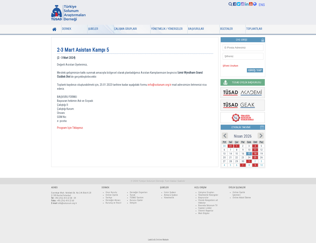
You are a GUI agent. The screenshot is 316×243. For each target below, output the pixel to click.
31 (230, 146)
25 (255, 157)
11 (255, 149)
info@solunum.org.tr (159, 84)
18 (255, 153)
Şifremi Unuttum (230, 65)
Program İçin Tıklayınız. (70, 127)
